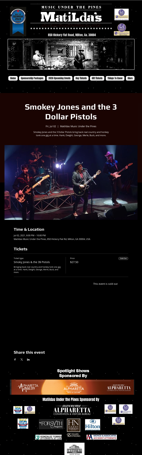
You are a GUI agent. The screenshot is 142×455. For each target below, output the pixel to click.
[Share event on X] (21, 359)
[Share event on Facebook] (15, 359)
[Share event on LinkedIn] (28, 359)
